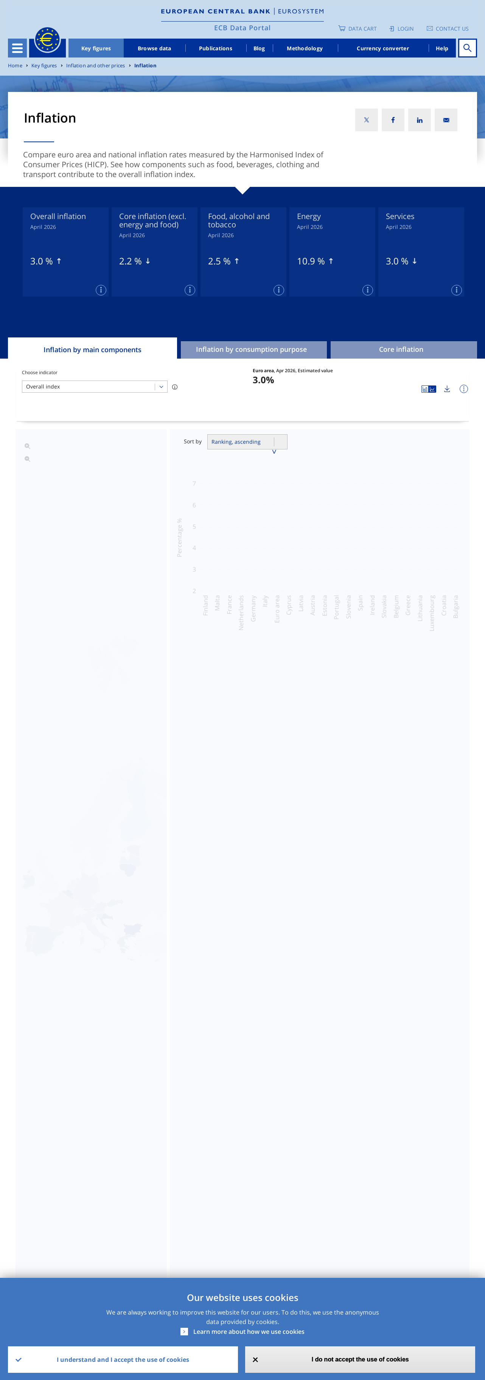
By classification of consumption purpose (252, 778)
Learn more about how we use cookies (249, 1331)
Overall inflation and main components (248, 759)
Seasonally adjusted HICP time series (244, 798)
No (242, 1246)
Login (406, 28)
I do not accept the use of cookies (360, 1359)
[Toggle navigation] (17, 48)
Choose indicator (40, 372)
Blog (259, 48)
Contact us (452, 28)
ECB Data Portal (242, 27)
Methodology (305, 48)
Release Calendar (425, 1186)
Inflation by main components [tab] (92, 349)
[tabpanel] (65, 252)
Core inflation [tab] (401, 349)
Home (15, 65)
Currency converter (383, 48)
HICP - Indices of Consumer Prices (66, 1186)
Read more (248, 1017)
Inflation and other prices (95, 65)
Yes (182, 1246)
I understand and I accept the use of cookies (123, 1359)
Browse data (154, 48)
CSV (248, 1186)
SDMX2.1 (321, 1186)
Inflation (145, 65)
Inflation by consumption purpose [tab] (251, 349)
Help (442, 48)
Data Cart (362, 28)
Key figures (96, 48)
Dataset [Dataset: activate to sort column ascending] (27, 1166)
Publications (215, 48)
